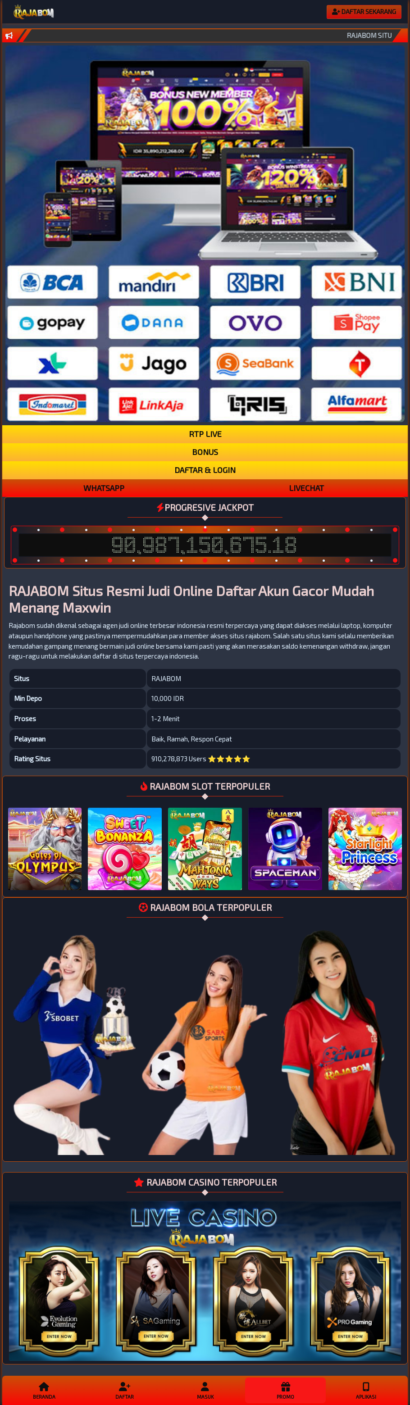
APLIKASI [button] (366, 1390)
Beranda (44, 1390)
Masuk (205, 1390)
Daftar (124, 1390)
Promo (285, 1390)
